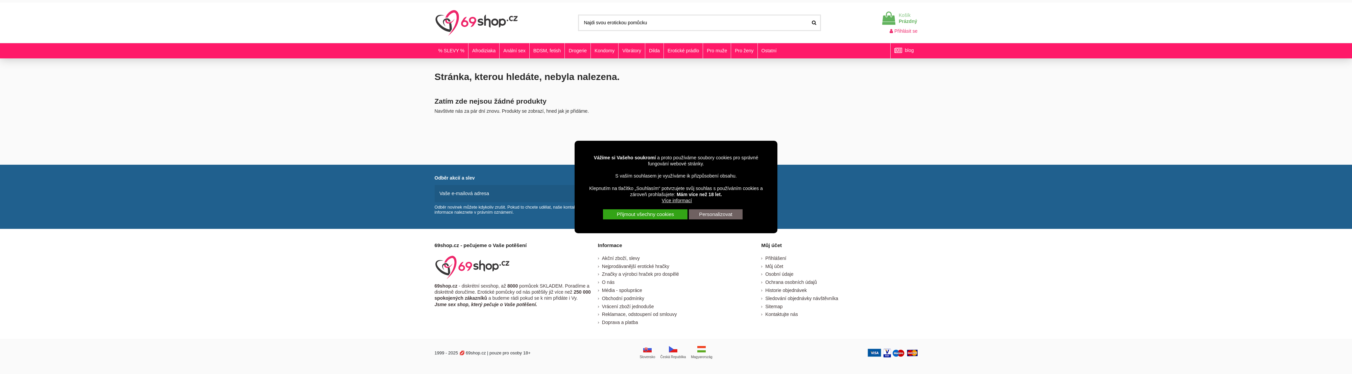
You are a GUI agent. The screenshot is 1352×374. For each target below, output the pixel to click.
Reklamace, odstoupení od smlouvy (639, 314)
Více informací (677, 200)
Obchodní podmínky (623, 297)
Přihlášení (775, 257)
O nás (608, 282)
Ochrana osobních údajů (791, 282)
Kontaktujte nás (781, 314)
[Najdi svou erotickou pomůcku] (814, 23)
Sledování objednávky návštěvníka (801, 297)
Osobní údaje (779, 273)
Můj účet (774, 265)
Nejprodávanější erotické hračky (635, 265)
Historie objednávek (786, 289)
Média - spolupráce (622, 289)
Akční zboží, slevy (621, 257)
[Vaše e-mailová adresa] (506, 193)
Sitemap (773, 306)
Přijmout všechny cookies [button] (645, 214)
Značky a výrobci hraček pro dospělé (640, 273)
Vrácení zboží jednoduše (628, 306)
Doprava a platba (620, 321)
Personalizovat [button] (715, 214)
